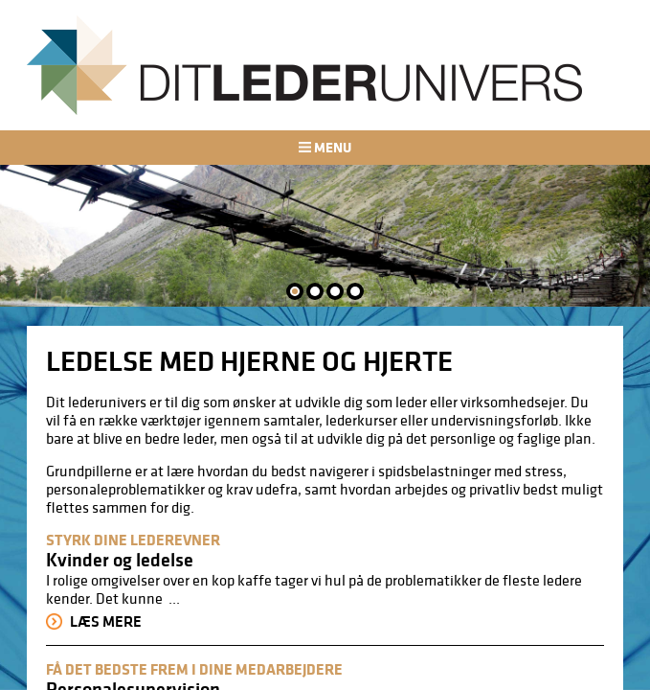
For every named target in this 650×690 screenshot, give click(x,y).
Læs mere (94, 621)
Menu (324, 147)
